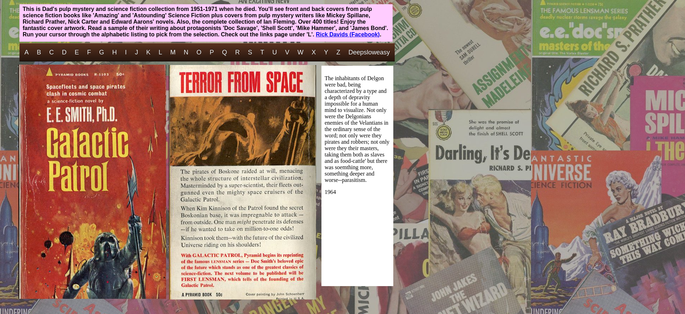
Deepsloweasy (369, 52)
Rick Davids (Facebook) (348, 34)
